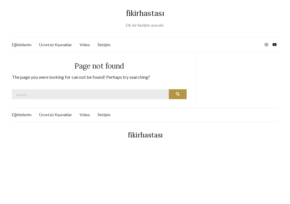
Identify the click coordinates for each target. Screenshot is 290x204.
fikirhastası (145, 13)
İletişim (104, 44)
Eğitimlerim (21, 44)
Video (85, 44)
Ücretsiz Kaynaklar (55, 44)
